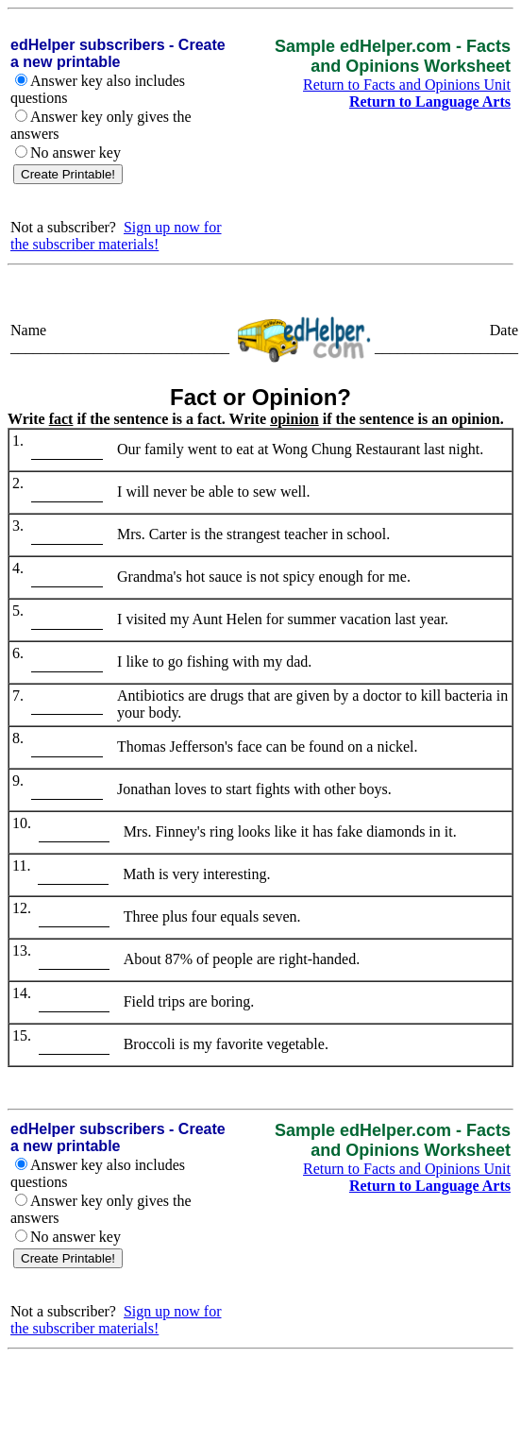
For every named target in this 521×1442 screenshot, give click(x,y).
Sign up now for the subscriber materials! (116, 235)
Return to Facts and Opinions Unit (407, 84)
